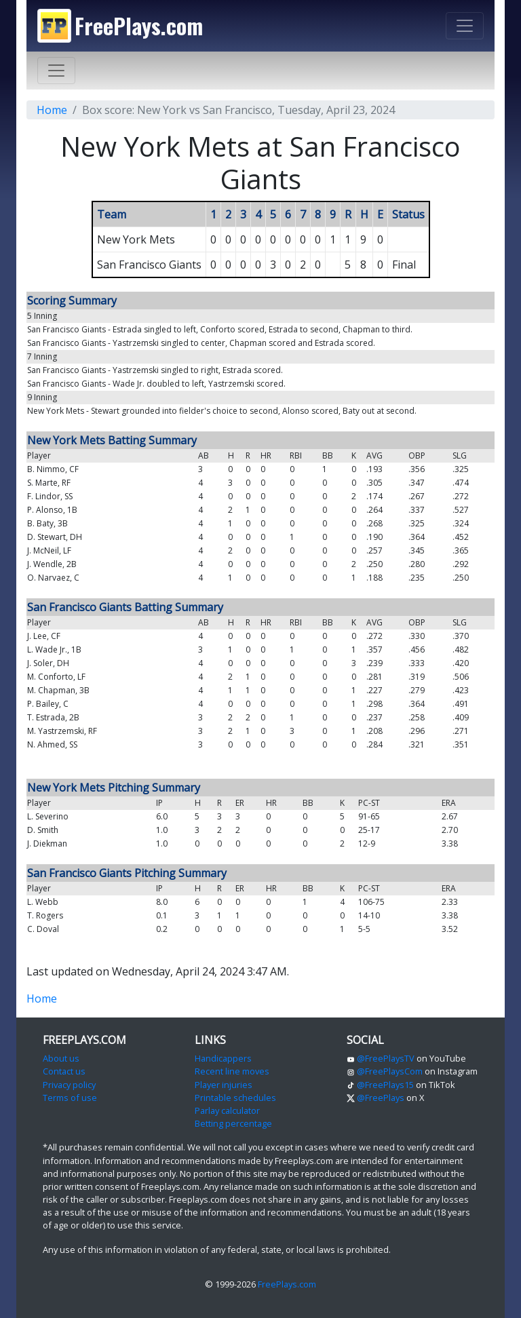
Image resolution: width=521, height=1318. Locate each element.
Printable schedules (235, 1097)
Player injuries (223, 1085)
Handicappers (223, 1058)
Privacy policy (69, 1085)
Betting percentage (233, 1123)
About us (61, 1058)
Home (52, 109)
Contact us (64, 1071)
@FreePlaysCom (385, 1071)
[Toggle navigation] (465, 25)
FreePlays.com (287, 1284)
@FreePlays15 (380, 1085)
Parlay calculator (227, 1110)
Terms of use (70, 1097)
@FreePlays (375, 1097)
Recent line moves (232, 1071)
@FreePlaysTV (380, 1058)
